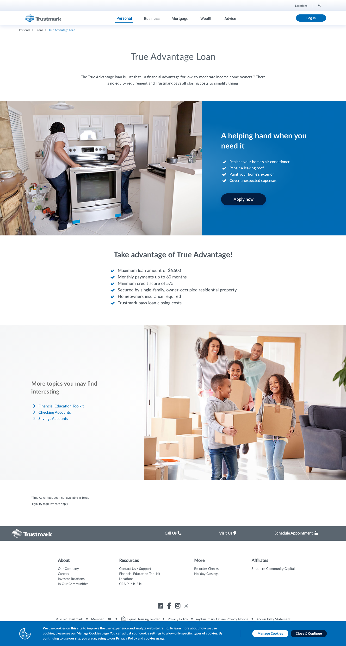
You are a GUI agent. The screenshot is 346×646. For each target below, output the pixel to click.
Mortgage (180, 18)
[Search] (319, 5)
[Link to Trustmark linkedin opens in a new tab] (161, 606)
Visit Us (227, 533)
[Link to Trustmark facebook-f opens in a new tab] (169, 606)
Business (152, 18)
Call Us (173, 533)
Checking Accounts (54, 412)
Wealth (206, 18)
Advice (230, 18)
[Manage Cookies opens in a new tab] (270, 633)
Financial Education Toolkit (61, 406)
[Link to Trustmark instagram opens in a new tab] (178, 606)
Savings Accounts (53, 419)
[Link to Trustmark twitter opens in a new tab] (186, 606)
